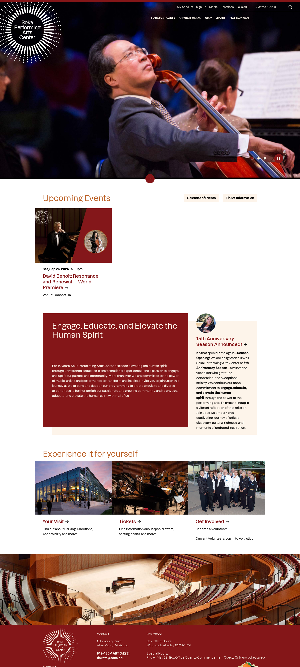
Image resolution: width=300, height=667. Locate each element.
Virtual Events (190, 18)
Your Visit (53, 521)
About (220, 18)
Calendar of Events (201, 198)
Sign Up (201, 7)
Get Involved (239, 18)
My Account (185, 7)
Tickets (127, 521)
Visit (208, 18)
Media (213, 7)
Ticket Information (240, 198)
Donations (227, 7)
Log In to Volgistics (239, 538)
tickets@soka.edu (110, 658)
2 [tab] (258, 158)
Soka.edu (242, 7)
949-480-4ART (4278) (113, 653)
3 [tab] (264, 158)
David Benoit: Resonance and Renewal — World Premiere (71, 281)
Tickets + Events (162, 18)
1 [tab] (252, 158)
